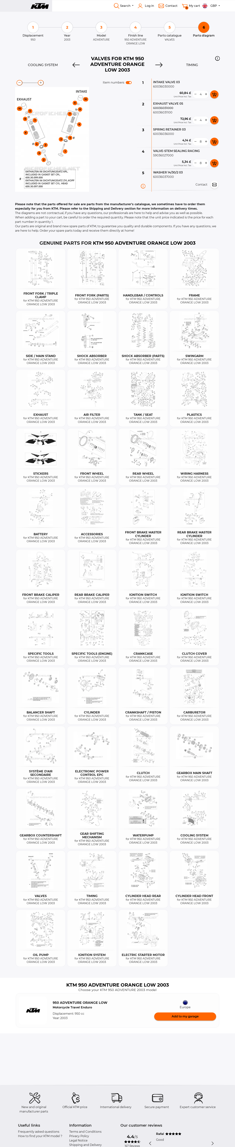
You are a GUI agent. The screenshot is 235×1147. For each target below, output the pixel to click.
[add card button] (214, 94)
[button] (217, 58)
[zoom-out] (19, 83)
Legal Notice (78, 1140)
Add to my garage (185, 1016)
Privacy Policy (79, 1136)
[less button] (195, 94)
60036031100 (162, 112)
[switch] (129, 82)
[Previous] (76, 65)
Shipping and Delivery (85, 1145)
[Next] (159, 65)
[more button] (206, 94)
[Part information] (143, 186)
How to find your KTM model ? (40, 1136)
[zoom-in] (41, 83)
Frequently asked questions (38, 1131)
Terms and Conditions (85, 1131)
